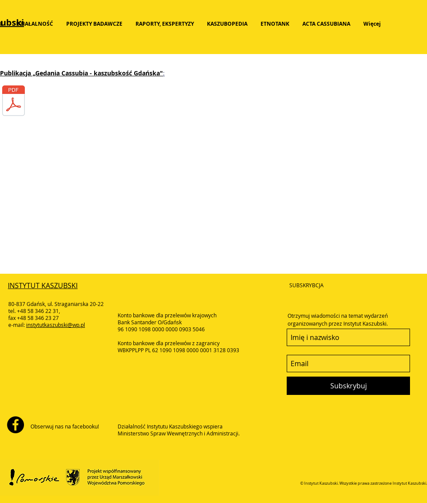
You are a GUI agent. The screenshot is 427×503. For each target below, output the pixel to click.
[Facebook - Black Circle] (15, 424)
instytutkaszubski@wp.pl (55, 324)
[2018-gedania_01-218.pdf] (13, 102)
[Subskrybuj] (348, 386)
